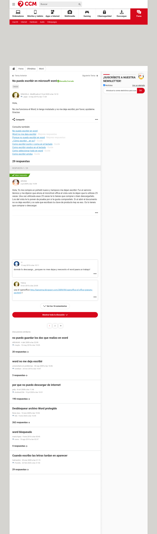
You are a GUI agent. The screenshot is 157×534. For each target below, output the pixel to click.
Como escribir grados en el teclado (29, 147)
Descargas (122, 13)
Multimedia (70, 13)
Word (41, 69)
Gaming (87, 13)
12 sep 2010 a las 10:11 (30, 265)
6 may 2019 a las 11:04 (38, 97)
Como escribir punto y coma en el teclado (32, 144)
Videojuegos (52, 22)
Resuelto (63, 81)
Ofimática (31, 69)
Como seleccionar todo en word (27, 150)
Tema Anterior (21, 75)
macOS (15, 22)
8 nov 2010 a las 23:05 (29, 286)
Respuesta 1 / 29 (20, 168)
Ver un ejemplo (138, 85)
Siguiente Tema (88, 75)
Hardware (33, 22)
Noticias (108, 85)
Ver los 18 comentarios (57, 306)
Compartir (20, 120)
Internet (24, 22)
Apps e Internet (53, 13)
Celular (15, 87)
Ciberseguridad (104, 13)
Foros (139, 13)
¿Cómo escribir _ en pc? (23, 140)
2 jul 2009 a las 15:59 (29, 184)
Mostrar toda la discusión (53, 315)
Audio (42, 22)
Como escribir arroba (22, 154)
